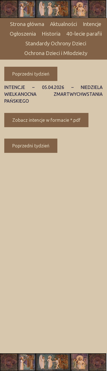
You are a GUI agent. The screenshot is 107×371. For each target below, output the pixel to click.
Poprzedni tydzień (30, 73)
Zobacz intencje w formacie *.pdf (46, 120)
